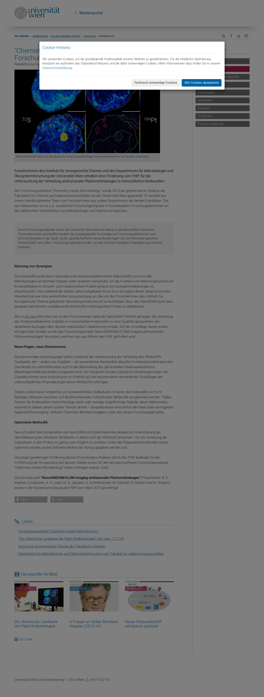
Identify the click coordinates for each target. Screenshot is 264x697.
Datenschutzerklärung (57, 68)
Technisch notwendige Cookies (155, 82)
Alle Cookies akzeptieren (201, 82)
